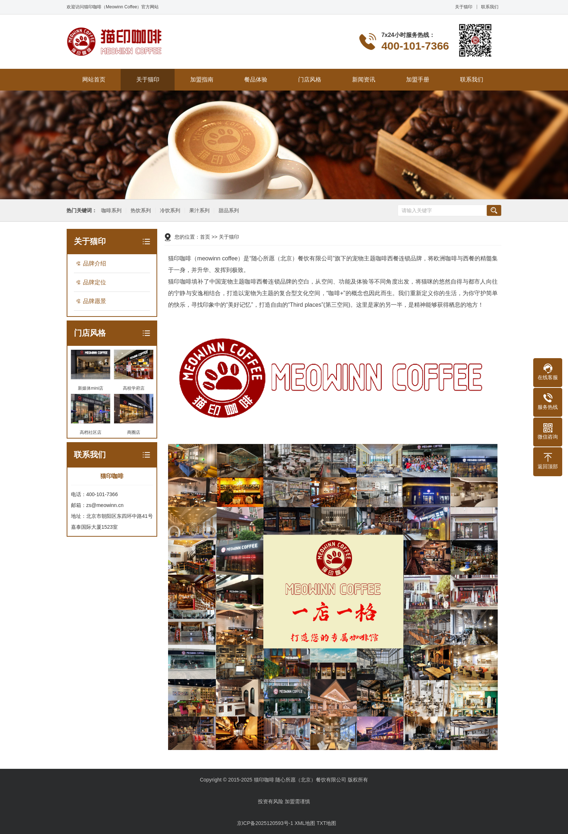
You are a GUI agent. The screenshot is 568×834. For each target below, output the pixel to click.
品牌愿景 (94, 301)
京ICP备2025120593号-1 (265, 823)
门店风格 (309, 79)
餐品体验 (255, 79)
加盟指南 (201, 79)
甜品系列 (227, 210)
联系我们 (489, 6)
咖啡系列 (110, 210)
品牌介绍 (94, 263)
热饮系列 (139, 210)
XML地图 (305, 823)
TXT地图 (326, 823)
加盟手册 (417, 79)
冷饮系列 (169, 210)
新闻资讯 (363, 79)
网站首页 (93, 79)
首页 (205, 237)
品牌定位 (94, 282)
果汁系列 (198, 210)
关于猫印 (463, 6)
